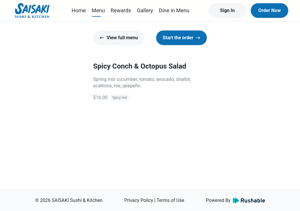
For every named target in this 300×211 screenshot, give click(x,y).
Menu (98, 10)
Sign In (227, 10)
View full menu (119, 37)
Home (78, 10)
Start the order (181, 37)
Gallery (145, 10)
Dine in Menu (174, 10)
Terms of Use (170, 200)
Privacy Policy (138, 200)
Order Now (269, 10)
